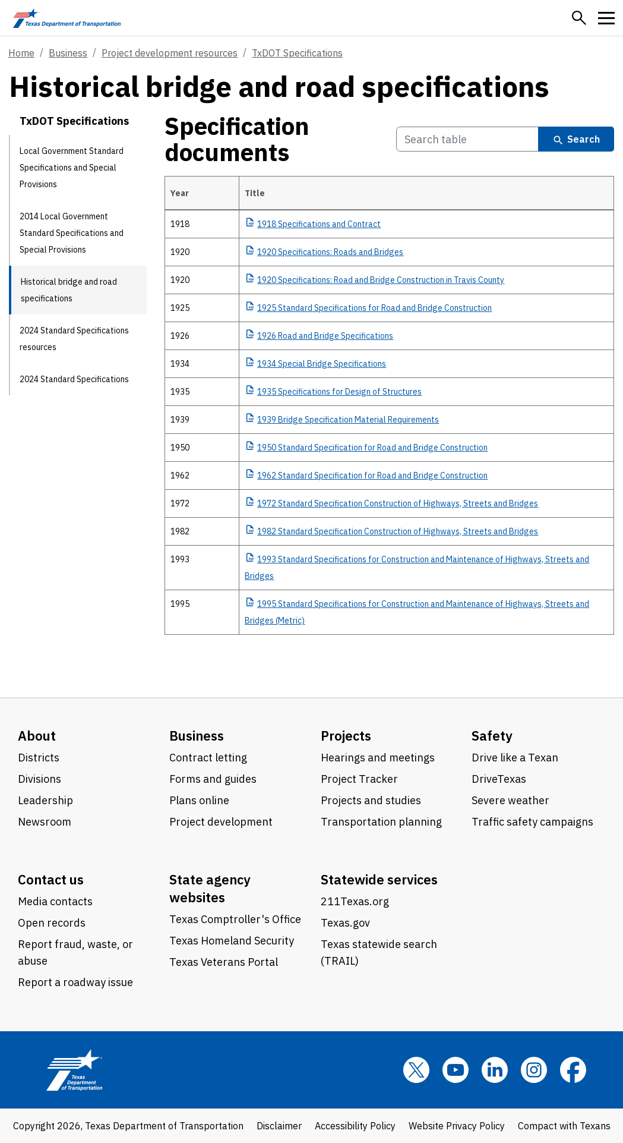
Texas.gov (345, 923)
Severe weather (510, 800)
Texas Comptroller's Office (235, 919)
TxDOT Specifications (297, 53)
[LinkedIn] (495, 1070)
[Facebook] (573, 1070)
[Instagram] (534, 1070)
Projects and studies (371, 800)
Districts (38, 757)
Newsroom (44, 822)
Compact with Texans (564, 1126)
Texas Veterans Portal (223, 962)
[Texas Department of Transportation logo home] (67, 18)
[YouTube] (455, 1070)
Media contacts (55, 901)
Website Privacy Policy (457, 1126)
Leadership (45, 800)
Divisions (39, 779)
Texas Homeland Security (231, 940)
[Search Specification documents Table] (467, 139)
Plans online (199, 800)
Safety (492, 735)
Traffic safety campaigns (532, 822)
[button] (579, 18)
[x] (416, 1070)
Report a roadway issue (75, 982)
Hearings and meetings (378, 757)
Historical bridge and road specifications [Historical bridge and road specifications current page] (69, 290)
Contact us (51, 879)
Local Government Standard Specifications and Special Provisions (72, 168)
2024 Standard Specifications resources (74, 338)
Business (68, 53)
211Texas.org (355, 901)
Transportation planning (381, 822)
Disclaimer (279, 1126)
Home (21, 53)
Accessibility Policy (355, 1126)
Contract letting (208, 757)
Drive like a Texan (515, 757)
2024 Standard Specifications (74, 379)
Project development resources (170, 53)
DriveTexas (499, 779)
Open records (52, 923)
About (37, 735)
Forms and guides (213, 779)
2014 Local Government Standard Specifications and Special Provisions (72, 233)
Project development (221, 822)
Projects (346, 735)
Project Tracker (359, 779)
